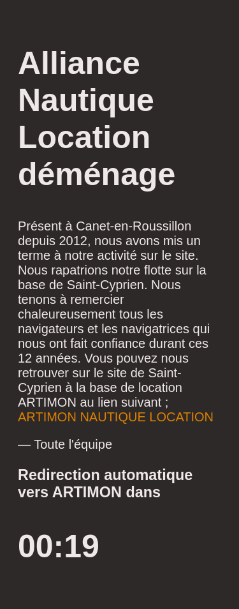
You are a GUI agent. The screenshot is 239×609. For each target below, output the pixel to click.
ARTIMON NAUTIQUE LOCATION (116, 417)
